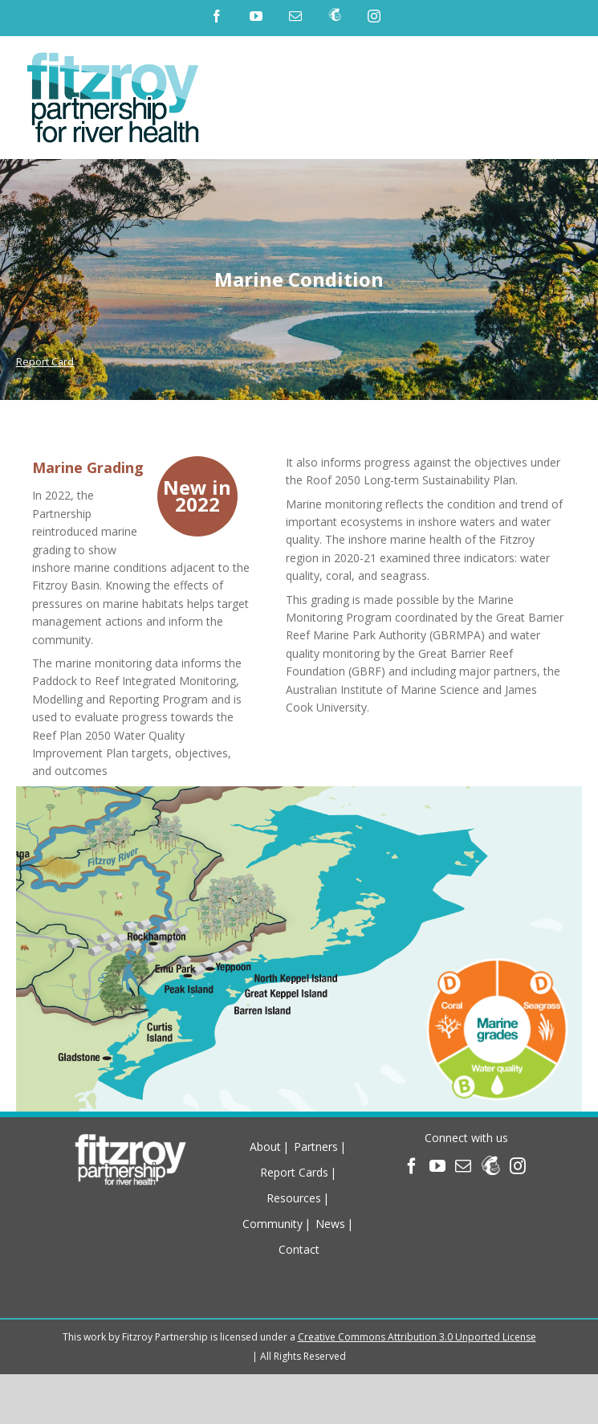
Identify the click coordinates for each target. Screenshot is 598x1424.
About (265, 1146)
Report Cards (294, 1172)
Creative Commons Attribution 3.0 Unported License (417, 1337)
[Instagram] (518, 1166)
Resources (293, 1198)
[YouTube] (437, 1166)
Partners (316, 1146)
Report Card (45, 361)
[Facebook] (412, 1166)
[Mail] (463, 1166)
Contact (299, 1249)
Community (272, 1223)
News (330, 1223)
